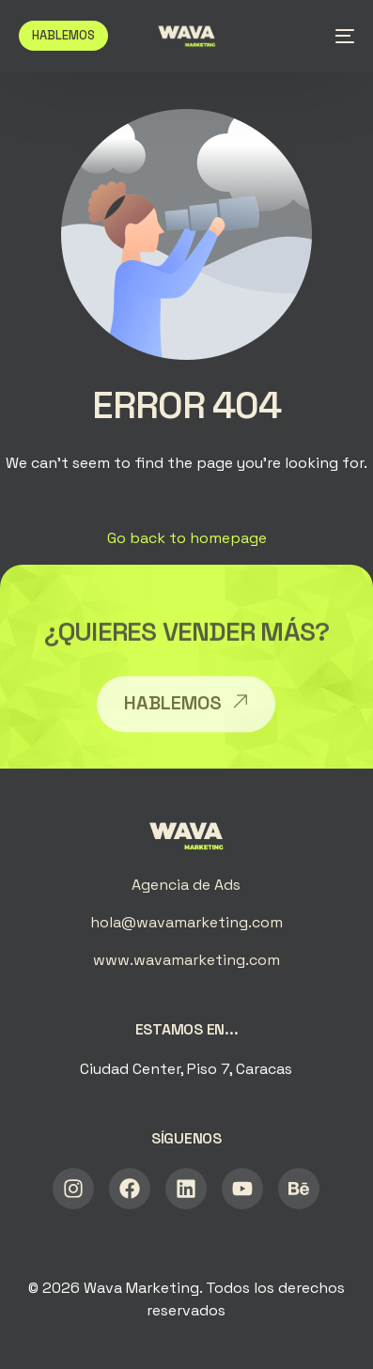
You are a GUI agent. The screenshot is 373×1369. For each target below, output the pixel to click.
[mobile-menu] (339, 36)
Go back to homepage (187, 538)
